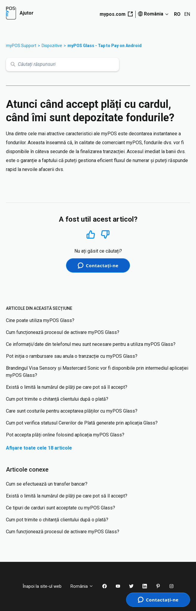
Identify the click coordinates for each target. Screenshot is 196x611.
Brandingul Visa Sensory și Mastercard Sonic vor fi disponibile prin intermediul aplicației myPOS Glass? (97, 371)
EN (187, 14)
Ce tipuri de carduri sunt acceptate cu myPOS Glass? (60, 508)
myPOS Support (21, 45)
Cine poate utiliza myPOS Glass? (40, 320)
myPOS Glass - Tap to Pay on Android (105, 45)
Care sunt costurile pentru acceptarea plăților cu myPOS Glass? (71, 411)
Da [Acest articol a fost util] (90, 234)
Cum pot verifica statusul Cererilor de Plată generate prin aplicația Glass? (82, 423)
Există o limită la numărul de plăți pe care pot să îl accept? (66, 387)
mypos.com (116, 14)
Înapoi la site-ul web (42, 586)
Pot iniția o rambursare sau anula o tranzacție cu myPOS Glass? (71, 356)
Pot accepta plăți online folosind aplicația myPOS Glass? (65, 435)
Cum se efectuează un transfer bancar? (46, 484)
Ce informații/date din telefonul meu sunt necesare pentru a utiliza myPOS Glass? (90, 344)
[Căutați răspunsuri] (62, 64)
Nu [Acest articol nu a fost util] (105, 234)
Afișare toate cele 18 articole (39, 448)
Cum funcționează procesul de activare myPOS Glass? (62, 332)
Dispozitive (52, 45)
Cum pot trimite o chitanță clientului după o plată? (57, 399)
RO (177, 14)
